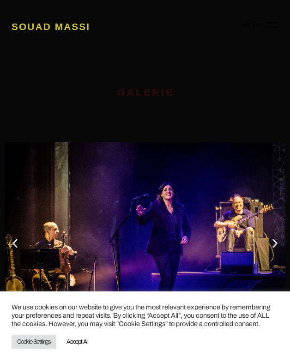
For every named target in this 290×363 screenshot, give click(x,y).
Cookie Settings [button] (34, 342)
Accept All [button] (77, 342)
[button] (15, 243)
